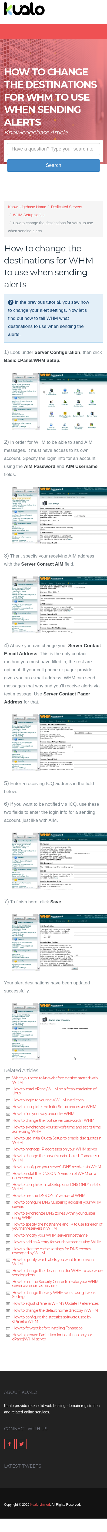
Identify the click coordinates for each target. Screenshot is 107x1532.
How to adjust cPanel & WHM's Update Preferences (55, 1303)
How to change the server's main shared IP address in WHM (56, 1157)
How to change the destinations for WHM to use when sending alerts (57, 1272)
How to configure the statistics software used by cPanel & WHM (51, 1319)
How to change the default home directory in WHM (55, 1310)
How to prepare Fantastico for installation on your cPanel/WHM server (52, 1336)
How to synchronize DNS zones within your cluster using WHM (53, 1215)
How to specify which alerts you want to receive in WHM (52, 1261)
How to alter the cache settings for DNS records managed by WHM (51, 1251)
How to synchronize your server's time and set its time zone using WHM (56, 1129)
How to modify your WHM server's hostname (50, 1235)
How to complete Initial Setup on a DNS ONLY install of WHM (57, 1186)
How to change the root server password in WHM (53, 1120)
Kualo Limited (40, 1505)
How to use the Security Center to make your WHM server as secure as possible (55, 1283)
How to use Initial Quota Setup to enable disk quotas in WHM (56, 1140)
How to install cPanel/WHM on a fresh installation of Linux (54, 1091)
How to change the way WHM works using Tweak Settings (53, 1294)
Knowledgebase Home (27, 207)
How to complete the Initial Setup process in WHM (54, 1106)
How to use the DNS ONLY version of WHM (48, 1195)
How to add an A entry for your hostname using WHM (57, 1242)
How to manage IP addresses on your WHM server (54, 1149)
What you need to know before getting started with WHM (55, 1080)
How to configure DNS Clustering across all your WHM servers (57, 1204)
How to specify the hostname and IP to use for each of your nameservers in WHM (57, 1226)
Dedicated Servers (66, 207)
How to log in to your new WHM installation (47, 1100)
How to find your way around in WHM (43, 1113)
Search (53, 165)
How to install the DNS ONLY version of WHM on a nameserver (54, 1175)
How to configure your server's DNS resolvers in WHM (56, 1166)
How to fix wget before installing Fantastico (47, 1328)
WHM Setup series (29, 215)
